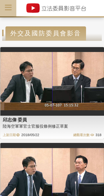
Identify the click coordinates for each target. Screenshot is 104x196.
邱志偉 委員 (15, 119)
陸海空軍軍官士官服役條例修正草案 (35, 126)
